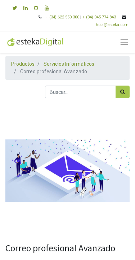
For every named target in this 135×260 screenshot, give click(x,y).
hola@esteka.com (113, 24)
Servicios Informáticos (69, 64)
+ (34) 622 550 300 (62, 17)
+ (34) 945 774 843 (99, 17)
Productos (23, 64)
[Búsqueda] (123, 92)
